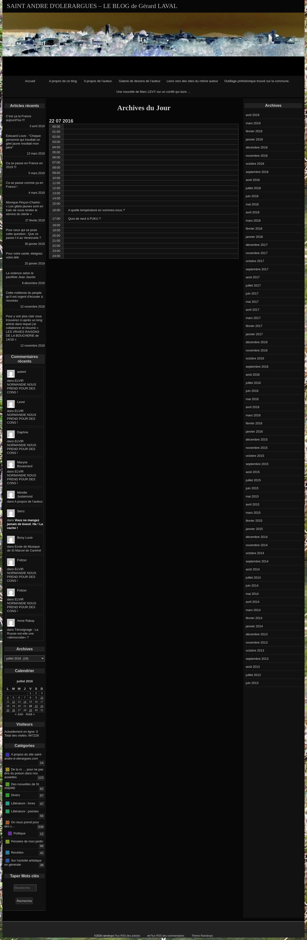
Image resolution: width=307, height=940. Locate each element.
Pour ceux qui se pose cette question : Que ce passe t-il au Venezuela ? (23, 234)
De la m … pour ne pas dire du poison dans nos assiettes (23, 773)
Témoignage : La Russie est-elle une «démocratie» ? (22, 633)
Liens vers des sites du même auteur (192, 81)
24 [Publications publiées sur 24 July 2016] (41, 706)
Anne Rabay (26, 620)
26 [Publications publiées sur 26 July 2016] (13, 710)
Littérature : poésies (25, 811)
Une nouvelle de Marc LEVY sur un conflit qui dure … (153, 91)
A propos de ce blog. (63, 81)
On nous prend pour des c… (21, 824)
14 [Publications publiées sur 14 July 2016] (24, 701)
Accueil (30, 81)
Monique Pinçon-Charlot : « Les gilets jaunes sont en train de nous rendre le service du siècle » (24, 208)
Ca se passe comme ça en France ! (24, 184)
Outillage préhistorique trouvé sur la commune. (257, 81)
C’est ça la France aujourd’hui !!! (18, 118)
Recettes (17, 852)
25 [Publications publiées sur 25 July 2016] (8, 710)
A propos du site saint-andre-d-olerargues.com (23, 756)
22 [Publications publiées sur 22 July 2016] (30, 706)
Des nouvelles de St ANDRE (21, 786)
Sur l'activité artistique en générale (23, 862)
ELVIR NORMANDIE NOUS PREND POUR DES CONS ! (21, 386)
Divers (15, 795)
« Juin (19, 714)
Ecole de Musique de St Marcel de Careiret (24, 548)
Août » (30, 714)
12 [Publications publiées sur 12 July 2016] (13, 701)
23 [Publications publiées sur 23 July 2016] (36, 706)
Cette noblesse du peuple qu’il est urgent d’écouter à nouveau (24, 296)
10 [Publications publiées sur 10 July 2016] (41, 697)
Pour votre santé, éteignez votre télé (24, 255)
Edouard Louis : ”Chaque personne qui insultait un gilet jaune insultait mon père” (23, 141)
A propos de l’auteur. (98, 81)
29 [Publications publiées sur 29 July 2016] (30, 710)
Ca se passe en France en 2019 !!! (24, 165)
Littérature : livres (23, 803)
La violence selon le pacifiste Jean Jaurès (21, 275)
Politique (20, 833)
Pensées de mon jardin (27, 841)
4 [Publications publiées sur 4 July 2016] (7, 697)
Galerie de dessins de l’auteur (140, 81)
